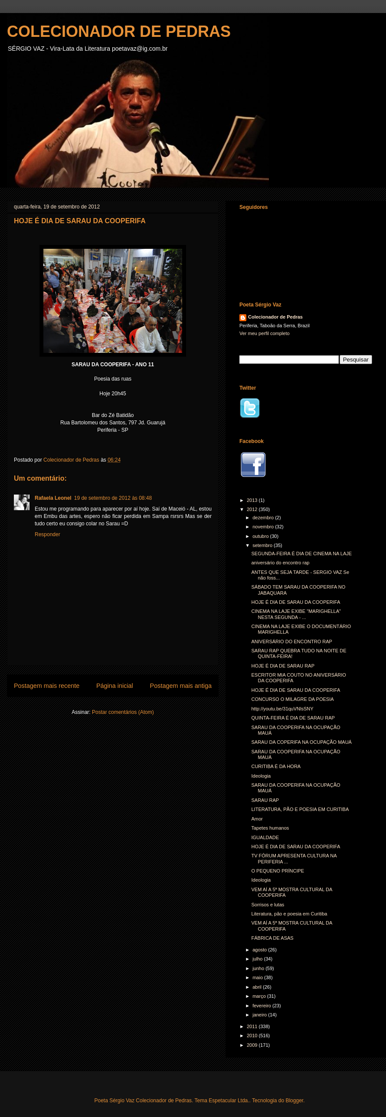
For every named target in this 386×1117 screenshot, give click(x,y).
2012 (253, 509)
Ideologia (261, 775)
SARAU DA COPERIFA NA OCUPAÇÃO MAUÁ (301, 742)
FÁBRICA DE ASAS (272, 938)
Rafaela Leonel (53, 498)
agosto (260, 949)
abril (257, 987)
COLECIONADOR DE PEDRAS (119, 31)
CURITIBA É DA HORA (276, 766)
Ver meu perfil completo (264, 333)
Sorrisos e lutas (267, 904)
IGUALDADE (265, 837)
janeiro (260, 1014)
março (259, 996)
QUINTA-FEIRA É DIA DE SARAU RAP (292, 717)
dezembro (263, 517)
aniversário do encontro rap (280, 562)
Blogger (294, 1100)
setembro (263, 545)
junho (258, 968)
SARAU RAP (265, 800)
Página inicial (114, 685)
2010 (253, 1035)
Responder (47, 534)
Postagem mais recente (46, 685)
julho (258, 958)
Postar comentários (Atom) (123, 712)
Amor (256, 818)
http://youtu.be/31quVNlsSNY (282, 708)
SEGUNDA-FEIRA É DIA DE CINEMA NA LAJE (301, 553)
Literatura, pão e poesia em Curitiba (289, 913)
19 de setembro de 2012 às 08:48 (113, 498)
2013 (253, 500)
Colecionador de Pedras (275, 316)
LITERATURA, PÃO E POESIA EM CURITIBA (300, 809)
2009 (253, 1045)
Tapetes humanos (270, 827)
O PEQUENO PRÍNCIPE (277, 870)
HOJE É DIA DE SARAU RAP (282, 665)
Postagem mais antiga (181, 685)
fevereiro (262, 1005)
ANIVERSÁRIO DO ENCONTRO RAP (291, 641)
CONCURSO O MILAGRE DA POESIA (292, 699)
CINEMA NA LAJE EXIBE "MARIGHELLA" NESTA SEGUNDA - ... (296, 614)
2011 (253, 1026)
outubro (261, 536)
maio (258, 977)
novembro (263, 526)
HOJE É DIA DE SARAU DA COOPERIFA (295, 602)
